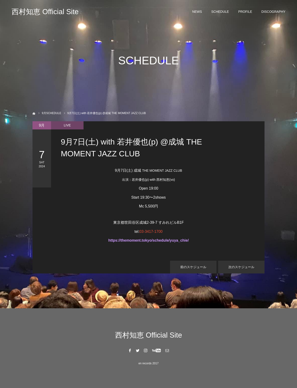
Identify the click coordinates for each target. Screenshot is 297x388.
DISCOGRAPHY (273, 11)
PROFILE (245, 11)
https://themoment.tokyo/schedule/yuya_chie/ (148, 240)
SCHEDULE (220, 11)
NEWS (197, 11)
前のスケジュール (193, 267)
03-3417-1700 (151, 231)
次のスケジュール (241, 267)
